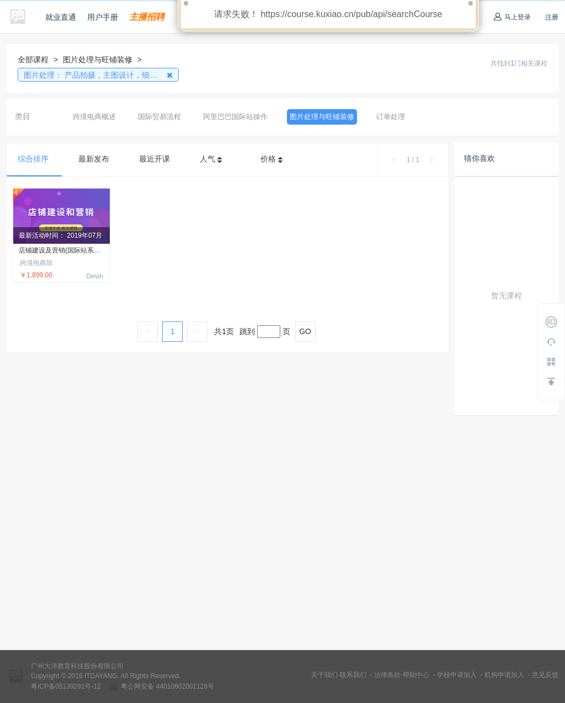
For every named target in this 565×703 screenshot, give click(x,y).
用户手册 (102, 17)
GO (305, 331)
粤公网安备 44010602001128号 (167, 686)
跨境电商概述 (94, 116)
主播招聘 (146, 17)
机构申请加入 (504, 675)
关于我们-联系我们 (338, 675)
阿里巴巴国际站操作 (235, 116)
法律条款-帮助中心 (401, 675)
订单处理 (390, 116)
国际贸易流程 (159, 116)
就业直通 (60, 17)
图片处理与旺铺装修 (322, 116)
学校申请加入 (457, 675)
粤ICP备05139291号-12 (66, 686)
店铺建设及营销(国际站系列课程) (67, 251)
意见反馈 (545, 675)
